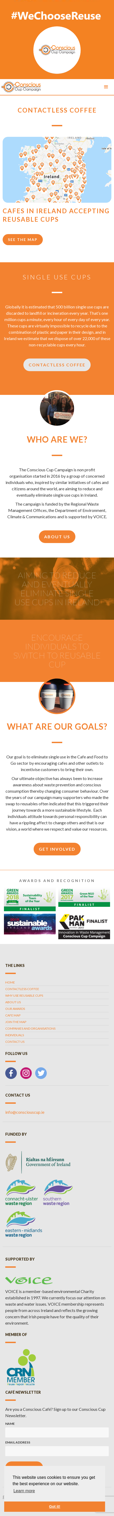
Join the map (15, 1022)
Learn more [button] (24, 1491)
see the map (23, 239)
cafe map (12, 1015)
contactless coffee (22, 989)
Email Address (17, 1442)
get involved (57, 848)
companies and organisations (30, 1028)
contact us (14, 1042)
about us (57, 536)
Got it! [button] (54, 1506)
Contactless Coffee (57, 364)
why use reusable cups (24, 995)
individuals (14, 1035)
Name (10, 1424)
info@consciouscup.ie (24, 1112)
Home (10, 982)
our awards (15, 1009)
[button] (106, 87)
